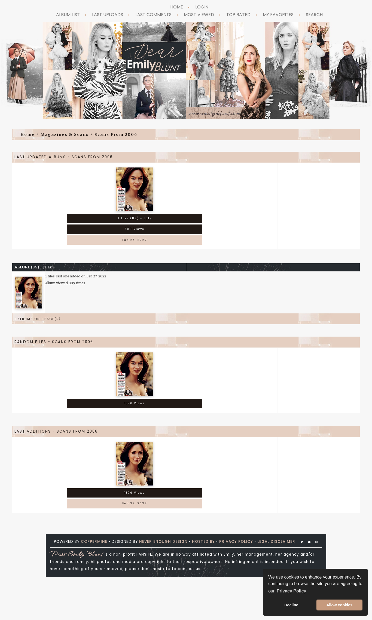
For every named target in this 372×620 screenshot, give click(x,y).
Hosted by (203, 541)
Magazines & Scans (65, 134)
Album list (68, 14)
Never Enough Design (163, 541)
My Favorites (278, 14)
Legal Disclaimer (276, 541)
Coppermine (94, 541)
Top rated (238, 14)
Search (314, 14)
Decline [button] (291, 605)
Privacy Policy (236, 541)
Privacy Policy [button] (291, 591)
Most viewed (199, 14)
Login (201, 7)
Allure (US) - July (33, 267)
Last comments (153, 14)
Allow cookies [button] (339, 605)
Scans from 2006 (115, 134)
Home (176, 7)
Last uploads (107, 14)
